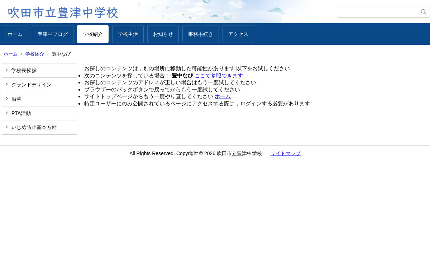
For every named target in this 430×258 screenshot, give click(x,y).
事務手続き (200, 34)
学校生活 (128, 34)
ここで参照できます (219, 75)
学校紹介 (93, 34)
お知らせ (163, 34)
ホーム (15, 34)
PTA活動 (21, 113)
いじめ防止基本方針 (34, 127)
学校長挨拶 (24, 70)
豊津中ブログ (53, 34)
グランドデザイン (31, 84)
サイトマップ (286, 153)
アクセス (238, 34)
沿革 (16, 99)
